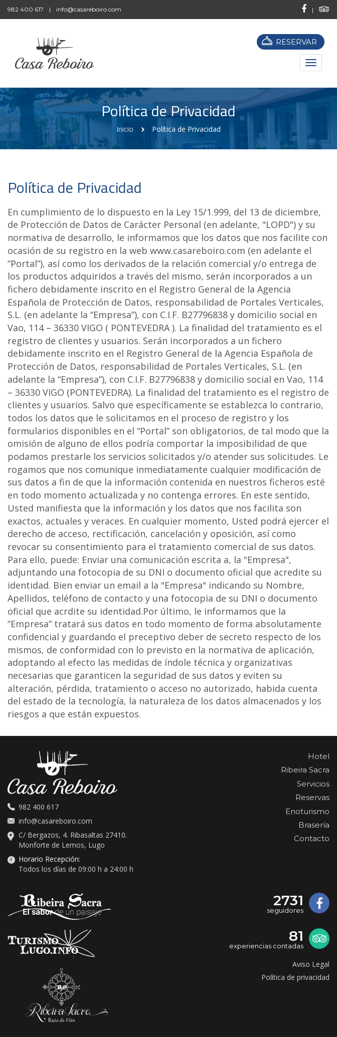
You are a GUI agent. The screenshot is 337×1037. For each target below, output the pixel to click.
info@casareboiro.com (88, 9)
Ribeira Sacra (305, 769)
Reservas (312, 797)
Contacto (311, 838)
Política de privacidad (295, 977)
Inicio (124, 129)
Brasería (313, 825)
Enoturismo (307, 811)
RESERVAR (296, 42)
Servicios (313, 784)
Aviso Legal (310, 964)
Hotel (318, 756)
